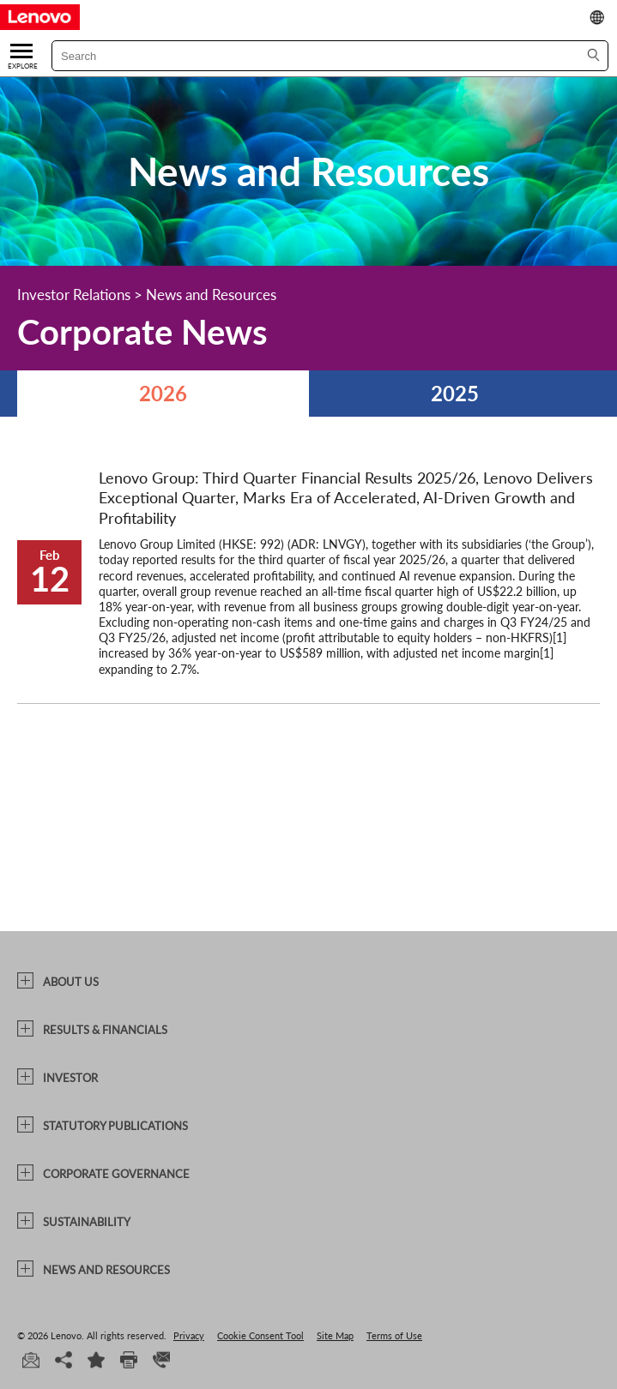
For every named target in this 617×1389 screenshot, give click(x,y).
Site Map (335, 1335)
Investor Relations (73, 295)
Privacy (188, 1335)
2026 (163, 393)
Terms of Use (394, 1335)
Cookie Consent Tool (260, 1335)
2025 (455, 393)
